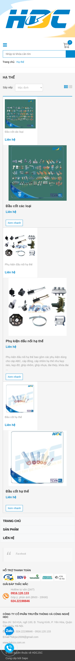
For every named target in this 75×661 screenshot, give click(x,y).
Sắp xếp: (8, 87)
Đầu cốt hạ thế (13, 417)
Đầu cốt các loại (14, 131)
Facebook (21, 553)
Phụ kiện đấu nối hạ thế (18, 264)
